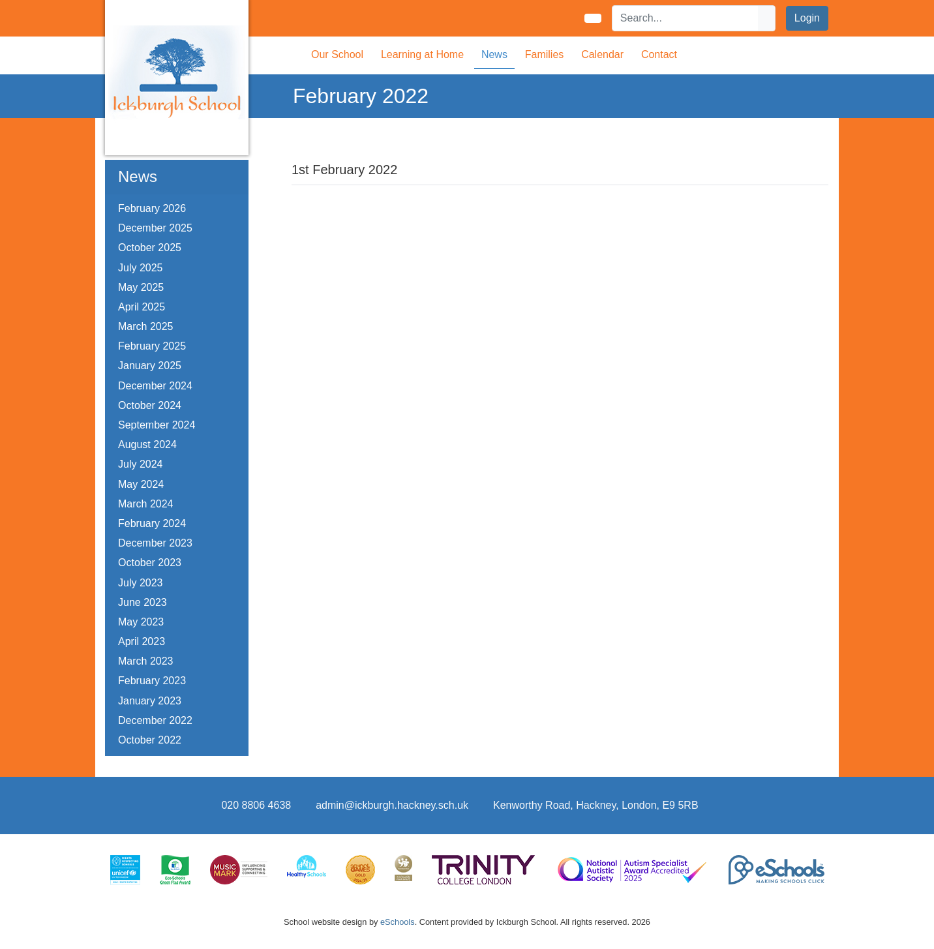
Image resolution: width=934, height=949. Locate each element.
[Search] (685, 18)
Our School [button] (337, 54)
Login (807, 17)
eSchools (397, 922)
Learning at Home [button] (422, 54)
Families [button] (544, 54)
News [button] (494, 54)
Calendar (602, 54)
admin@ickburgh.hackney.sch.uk (392, 805)
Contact (659, 54)
